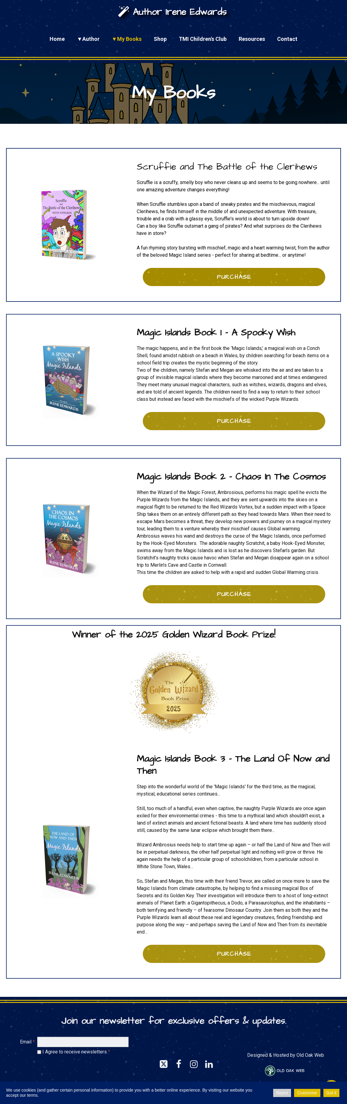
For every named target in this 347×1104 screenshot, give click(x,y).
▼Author (88, 39)
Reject (282, 1092)
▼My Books (127, 39)
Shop (160, 39)
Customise (307, 1092)
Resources (252, 39)
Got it (331, 1092)
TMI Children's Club (203, 39)
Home (57, 39)
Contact (287, 39)
